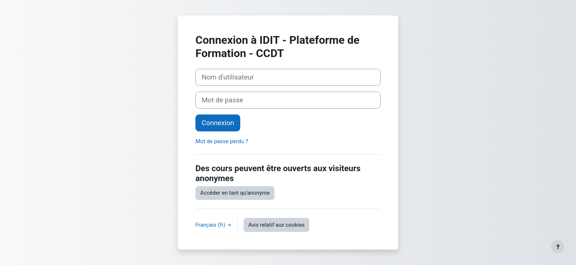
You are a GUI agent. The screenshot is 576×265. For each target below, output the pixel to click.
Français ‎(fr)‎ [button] (211, 225)
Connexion (218, 123)
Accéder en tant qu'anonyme (235, 193)
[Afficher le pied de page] (557, 246)
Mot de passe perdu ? (221, 141)
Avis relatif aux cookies (276, 225)
